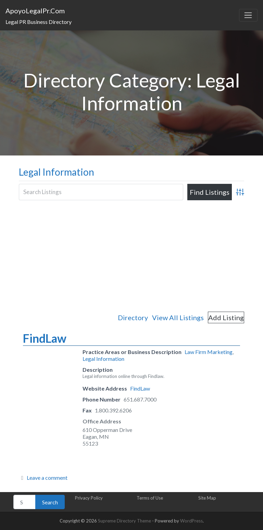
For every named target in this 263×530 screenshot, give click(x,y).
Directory (133, 317)
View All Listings (178, 317)
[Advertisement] (131, 255)
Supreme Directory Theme (125, 521)
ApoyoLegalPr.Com (35, 10)
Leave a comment (47, 477)
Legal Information (56, 172)
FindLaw (44, 338)
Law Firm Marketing (209, 352)
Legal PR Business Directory (38, 21)
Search (50, 502)
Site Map (207, 498)
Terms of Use (150, 498)
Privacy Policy (89, 498)
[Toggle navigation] (248, 15)
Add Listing (226, 317)
